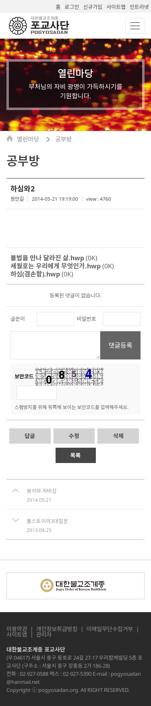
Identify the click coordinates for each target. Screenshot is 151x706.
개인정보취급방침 (57, 629)
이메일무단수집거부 (110, 629)
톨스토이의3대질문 (47, 521)
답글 (30, 436)
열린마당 (29, 139)
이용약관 (16, 629)
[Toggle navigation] (135, 26)
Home (11, 138)
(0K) (53, 258)
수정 (74, 436)
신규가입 (92, 6)
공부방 (63, 139)
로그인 (72, 6)
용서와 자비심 (42, 490)
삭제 (118, 436)
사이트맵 (116, 6)
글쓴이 (17, 319)
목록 (75, 455)
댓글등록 (120, 345)
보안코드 (24, 376)
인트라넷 (139, 6)
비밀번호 (86, 319)
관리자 (44, 634)
